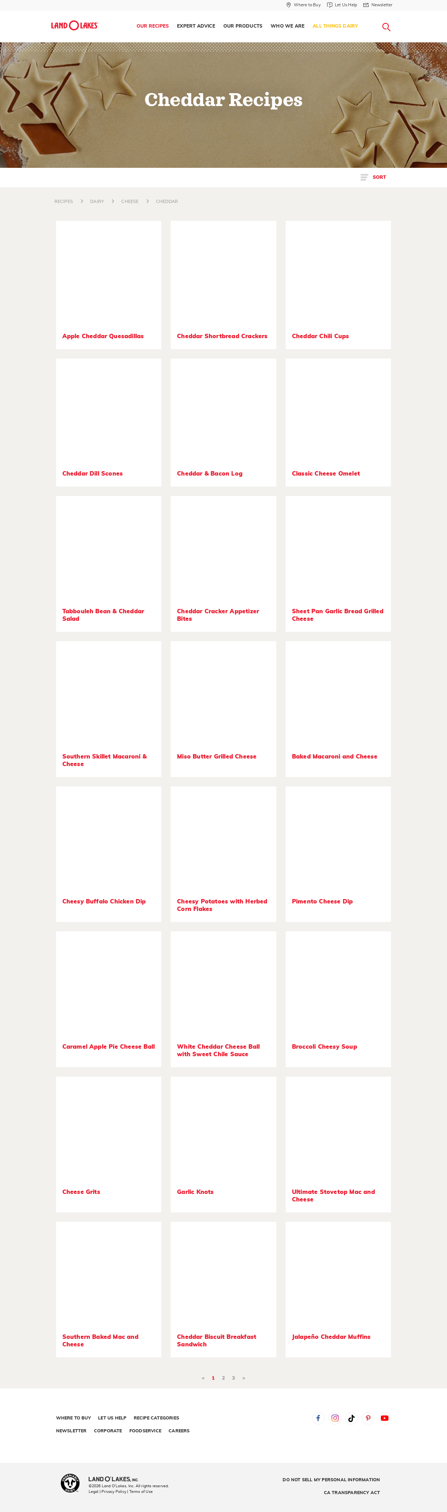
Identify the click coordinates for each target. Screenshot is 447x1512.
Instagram (335, 1418)
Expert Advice (196, 26)
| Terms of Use (140, 1491)
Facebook (318, 1418)
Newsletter (71, 1431)
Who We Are (287, 26)
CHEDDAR (167, 202)
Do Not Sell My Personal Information (331, 1480)
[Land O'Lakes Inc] (116, 1480)
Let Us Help (112, 1418)
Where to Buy (73, 1418)
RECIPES (64, 202)
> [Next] (243, 1378)
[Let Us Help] (342, 5)
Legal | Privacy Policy (107, 1491)
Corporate (108, 1431)
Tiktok (351, 1418)
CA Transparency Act (352, 1493)
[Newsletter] (378, 5)
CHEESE (129, 202)
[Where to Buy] (303, 5)
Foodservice (145, 1431)
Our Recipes (153, 26)
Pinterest (368, 1418)
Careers (179, 1431)
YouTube (385, 1418)
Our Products (242, 26)
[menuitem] (153, 26)
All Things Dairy (335, 26)
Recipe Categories (156, 1418)
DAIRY (97, 202)
